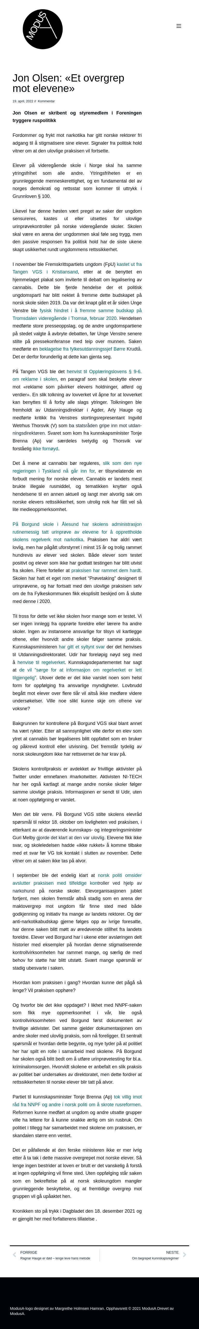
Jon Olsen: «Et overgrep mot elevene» (68, 83)
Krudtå (89, 349)
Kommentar (46, 101)
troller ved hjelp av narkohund (77, 883)
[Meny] (178, 26)
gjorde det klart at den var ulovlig (70, 837)
